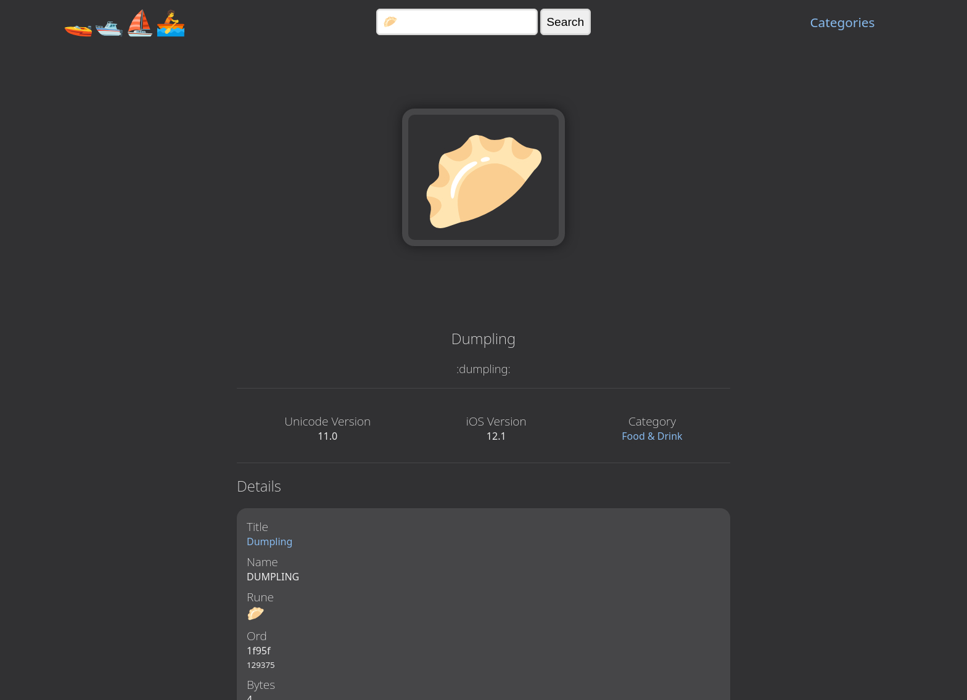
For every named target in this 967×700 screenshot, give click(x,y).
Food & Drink (652, 436)
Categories (842, 22)
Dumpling (269, 541)
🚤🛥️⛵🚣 (124, 22)
